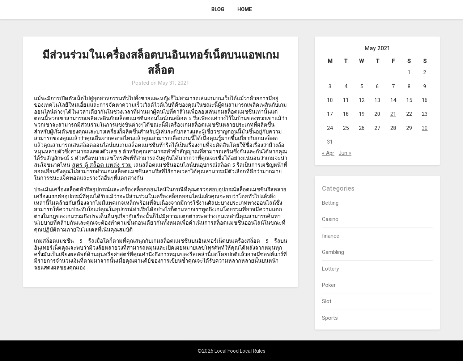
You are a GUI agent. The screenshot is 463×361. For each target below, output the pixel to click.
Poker (329, 285)
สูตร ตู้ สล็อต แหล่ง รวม (102, 164)
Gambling (333, 252)
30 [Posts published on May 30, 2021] (425, 128)
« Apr (328, 153)
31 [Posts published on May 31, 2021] (330, 142)
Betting (330, 203)
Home (244, 9)
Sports (330, 318)
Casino (330, 219)
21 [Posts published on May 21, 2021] (393, 114)
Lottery (330, 269)
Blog (217, 9)
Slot (326, 301)
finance (330, 236)
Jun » (345, 153)
